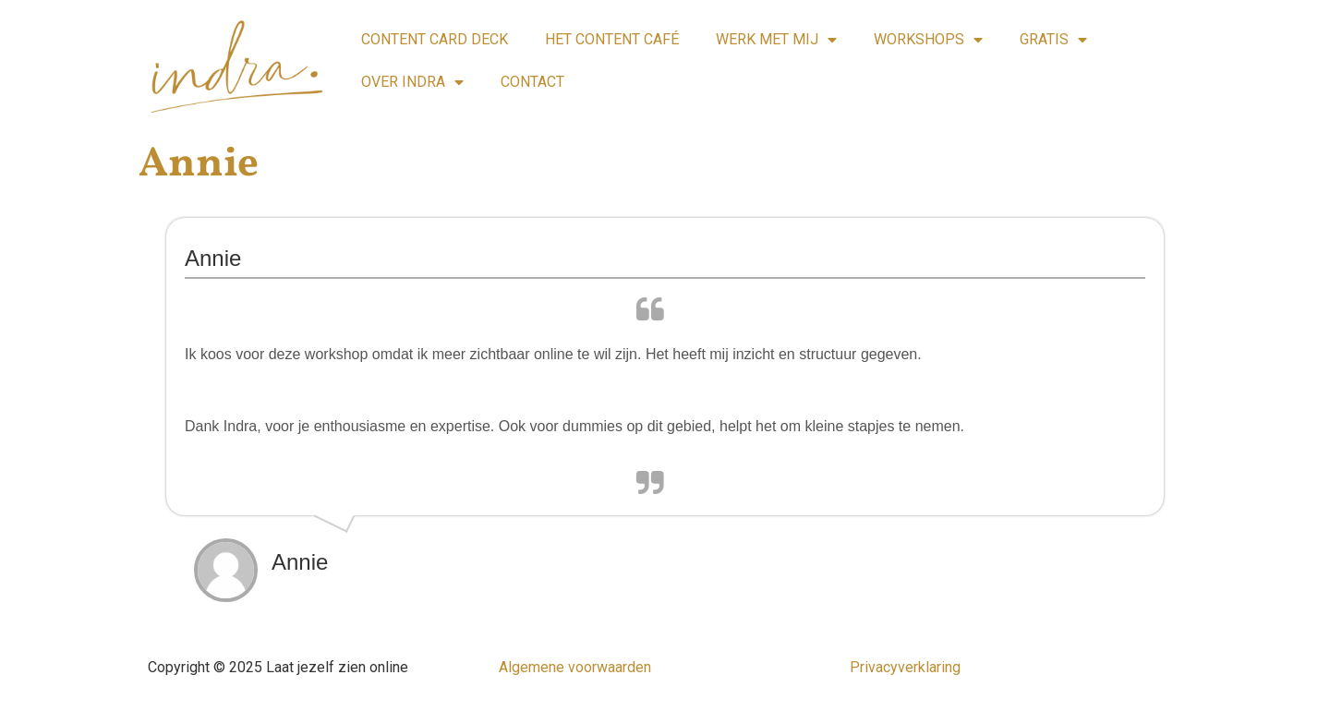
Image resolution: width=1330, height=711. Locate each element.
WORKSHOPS (928, 39)
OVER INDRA (412, 82)
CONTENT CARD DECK (434, 39)
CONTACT (532, 81)
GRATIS (1053, 39)
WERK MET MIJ (776, 39)
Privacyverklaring (905, 667)
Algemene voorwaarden (575, 667)
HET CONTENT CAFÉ (612, 39)
